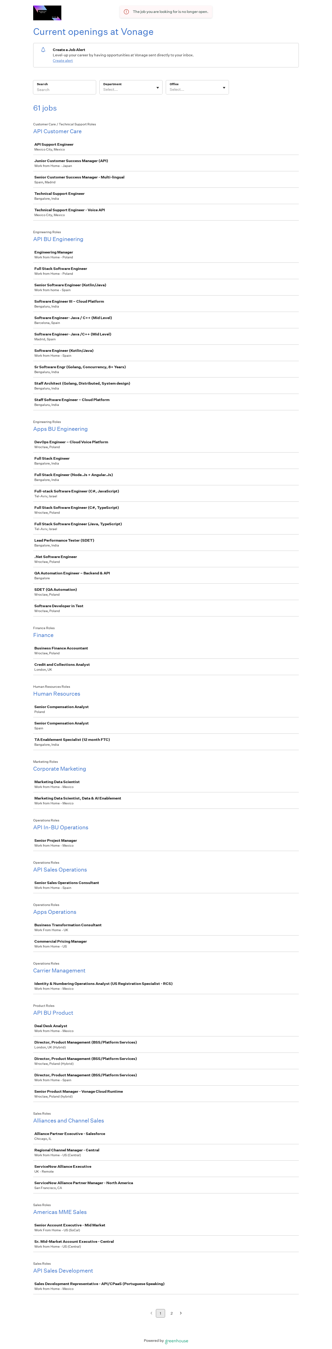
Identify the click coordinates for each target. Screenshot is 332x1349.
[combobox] (103, 89)
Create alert (63, 60)
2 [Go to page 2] (172, 1313)
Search (42, 84)
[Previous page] (151, 1314)
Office (174, 84)
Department (112, 84)
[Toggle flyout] (157, 88)
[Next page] (181, 1314)
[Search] (64, 90)
